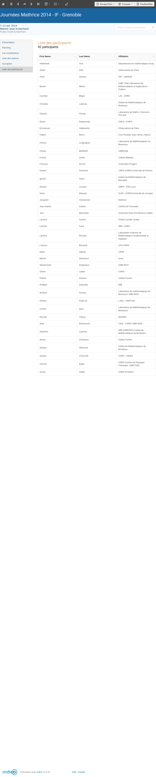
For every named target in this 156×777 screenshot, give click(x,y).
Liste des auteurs (10, 58)
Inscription (7, 63)
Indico (39, 772)
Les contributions (10, 53)
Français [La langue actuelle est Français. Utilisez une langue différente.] (126, 4)
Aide (74, 772)
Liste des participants (12, 69)
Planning (6, 47)
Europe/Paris (106, 4)
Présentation (8, 42)
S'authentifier (146, 4)
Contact (81, 772)
